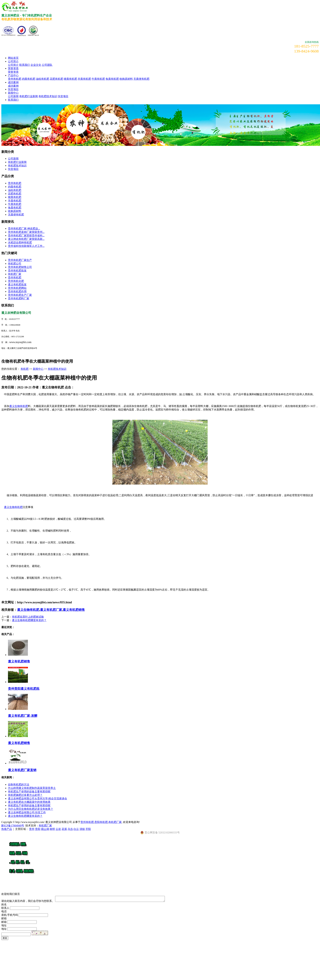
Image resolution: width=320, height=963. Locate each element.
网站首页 (13, 57)
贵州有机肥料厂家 (18, 298)
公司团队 (47, 64)
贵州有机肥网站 (17, 288)
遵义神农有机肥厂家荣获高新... (26, 239)
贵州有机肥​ (14, 277)
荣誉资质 (13, 68)
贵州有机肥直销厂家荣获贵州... (26, 232)
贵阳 (37, 829)
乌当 (70, 829)
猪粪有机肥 (70, 78)
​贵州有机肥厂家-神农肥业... (24, 228)
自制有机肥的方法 (18, 784)
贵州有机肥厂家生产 (20, 260)
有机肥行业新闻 (28, 96)
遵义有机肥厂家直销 (22, 770)
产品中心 (13, 75)
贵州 (31, 829)
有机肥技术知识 (48, 96)
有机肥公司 (14, 263)
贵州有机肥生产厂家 (20, 295)
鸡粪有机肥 (28, 78)
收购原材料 (126, 78)
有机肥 (25, 368)
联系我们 (24, 64)
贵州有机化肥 (16, 281)
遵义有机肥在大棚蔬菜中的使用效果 (29, 802)
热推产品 (6, 829)
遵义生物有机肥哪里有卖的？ (29, 620)
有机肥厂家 (14, 274)
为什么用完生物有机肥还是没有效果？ (30, 809)
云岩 (58, 829)
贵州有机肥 (14, 78)
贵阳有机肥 (101, 822)
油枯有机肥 (42, 78)
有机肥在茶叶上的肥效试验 (28, 616)
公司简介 (13, 61)
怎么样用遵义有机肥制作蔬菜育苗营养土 (32, 788)
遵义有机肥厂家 (51, 609)
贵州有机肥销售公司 (20, 267)
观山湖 (45, 829)
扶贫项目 (13, 89)
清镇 (82, 829)
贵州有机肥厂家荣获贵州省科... (26, 235)
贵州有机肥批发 (17, 270)
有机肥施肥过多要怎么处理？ (25, 795)
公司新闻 (13, 96)
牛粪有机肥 (98, 78)
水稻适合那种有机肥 (20, 242)
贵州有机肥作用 (17, 291)
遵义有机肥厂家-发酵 (22, 715)
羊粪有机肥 (84, 78)
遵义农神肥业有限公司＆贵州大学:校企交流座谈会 (37, 798)
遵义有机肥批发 (17, 284)
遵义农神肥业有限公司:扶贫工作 (27, 812)
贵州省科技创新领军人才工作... (26, 246)
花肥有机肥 (56, 78)
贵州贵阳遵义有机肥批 (24, 688)
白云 (76, 829)
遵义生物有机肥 (18, 406)
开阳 (88, 829)
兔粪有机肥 (112, 78)
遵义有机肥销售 (74, 609)
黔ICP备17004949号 (12, 825)
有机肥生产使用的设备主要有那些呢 (29, 791)
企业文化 (36, 64)
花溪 (64, 829)
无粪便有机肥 (141, 78)
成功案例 (13, 82)
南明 (52, 829)
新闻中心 (13, 92)
